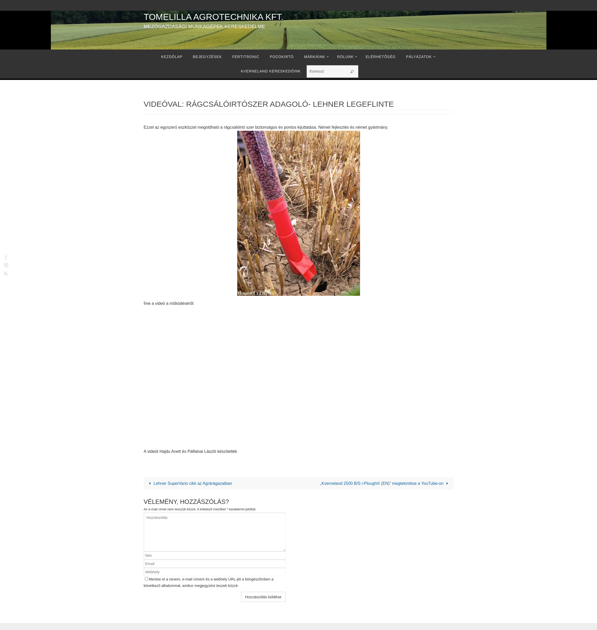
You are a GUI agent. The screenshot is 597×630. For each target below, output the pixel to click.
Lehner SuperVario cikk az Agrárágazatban (189, 483)
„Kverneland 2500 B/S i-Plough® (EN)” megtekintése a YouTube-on (385, 483)
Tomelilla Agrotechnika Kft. (214, 17)
